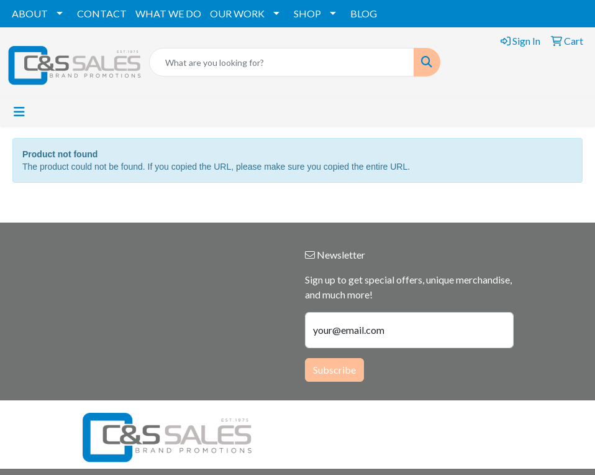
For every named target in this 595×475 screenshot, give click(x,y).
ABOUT (30, 13)
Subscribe (334, 370)
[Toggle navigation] (19, 112)
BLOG (363, 13)
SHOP (307, 13)
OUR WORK (237, 13)
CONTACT (102, 13)
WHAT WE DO (168, 13)
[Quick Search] (281, 62)
